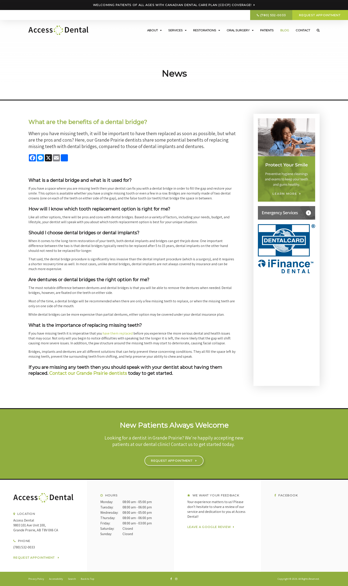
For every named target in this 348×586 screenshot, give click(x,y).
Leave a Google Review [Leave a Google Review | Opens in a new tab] (209, 526)
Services (175, 30)
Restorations (204, 30)
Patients (267, 30)
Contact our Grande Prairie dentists (88, 373)
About (152, 30)
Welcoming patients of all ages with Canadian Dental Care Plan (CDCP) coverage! (172, 5)
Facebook (286, 495)
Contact (303, 30)
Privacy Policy (36, 578)
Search (316, 30)
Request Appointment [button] (320, 15)
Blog (284, 30)
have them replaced (117, 333)
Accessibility (56, 578)
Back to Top (87, 578)
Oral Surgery (238, 30)
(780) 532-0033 (273, 15)
